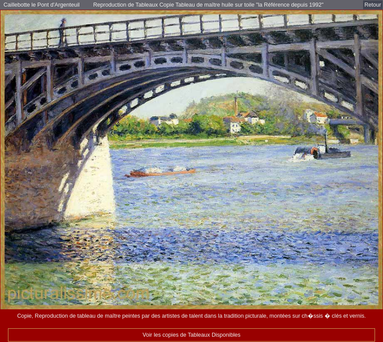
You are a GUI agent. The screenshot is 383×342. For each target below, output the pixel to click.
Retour (372, 5)
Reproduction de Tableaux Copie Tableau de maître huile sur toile (174, 5)
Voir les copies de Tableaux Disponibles (191, 335)
